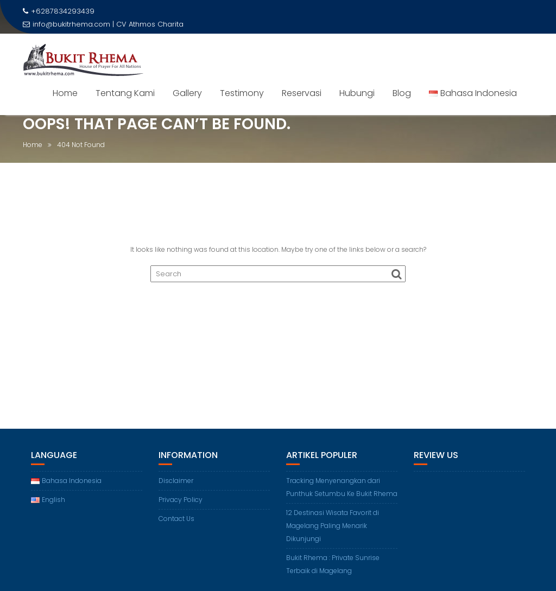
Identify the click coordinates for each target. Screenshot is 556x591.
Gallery (187, 93)
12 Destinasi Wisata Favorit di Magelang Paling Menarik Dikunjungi (332, 525)
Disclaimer (176, 480)
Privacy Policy (181, 499)
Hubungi (357, 93)
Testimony (242, 93)
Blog (402, 93)
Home (65, 93)
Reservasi (301, 93)
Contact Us (176, 518)
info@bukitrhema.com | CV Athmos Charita (103, 24)
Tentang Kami (125, 93)
